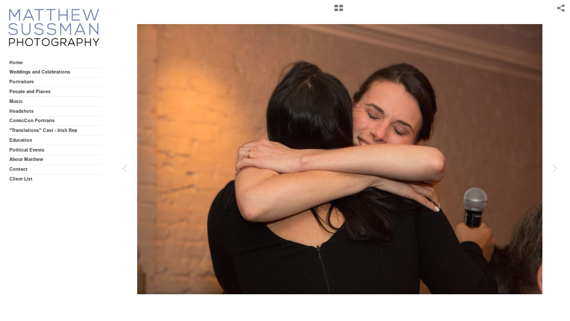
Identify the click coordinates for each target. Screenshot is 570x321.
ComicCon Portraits (32, 120)
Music (16, 101)
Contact (18, 169)
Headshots (21, 111)
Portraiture (21, 82)
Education (20, 140)
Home (16, 63)
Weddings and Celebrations (43, 72)
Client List (21, 179)
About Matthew (26, 159)
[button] (339, 11)
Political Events (27, 150)
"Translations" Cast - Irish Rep (43, 130)
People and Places (30, 92)
